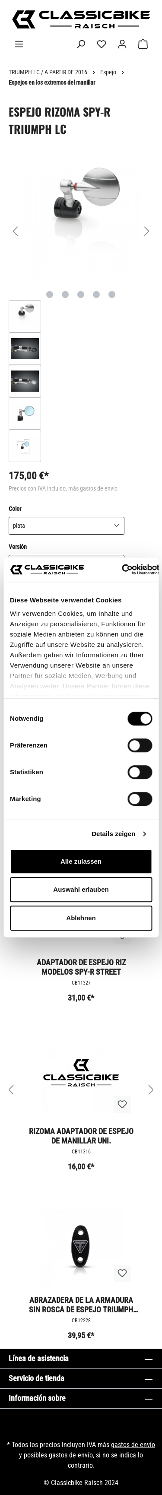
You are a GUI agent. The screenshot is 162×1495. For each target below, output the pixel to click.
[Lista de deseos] (101, 44)
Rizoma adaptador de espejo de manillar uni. (81, 1136)
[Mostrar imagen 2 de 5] (65, 294)
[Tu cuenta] (122, 44)
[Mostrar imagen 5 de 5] (111, 294)
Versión (18, 546)
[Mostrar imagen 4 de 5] (96, 294)
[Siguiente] (146, 231)
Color (15, 508)
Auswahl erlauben (80, 889)
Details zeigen (113, 833)
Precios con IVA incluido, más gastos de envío (63, 488)
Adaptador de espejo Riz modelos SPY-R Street (81, 967)
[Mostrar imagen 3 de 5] (80, 294)
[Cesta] (143, 44)
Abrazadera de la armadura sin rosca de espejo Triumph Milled (81, 1304)
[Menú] (19, 44)
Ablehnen (80, 918)
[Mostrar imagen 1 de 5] (49, 294)
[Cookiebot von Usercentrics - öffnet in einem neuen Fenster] (121, 569)
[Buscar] (80, 44)
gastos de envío (133, 1445)
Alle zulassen (81, 861)
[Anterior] (15, 231)
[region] (81, 312)
